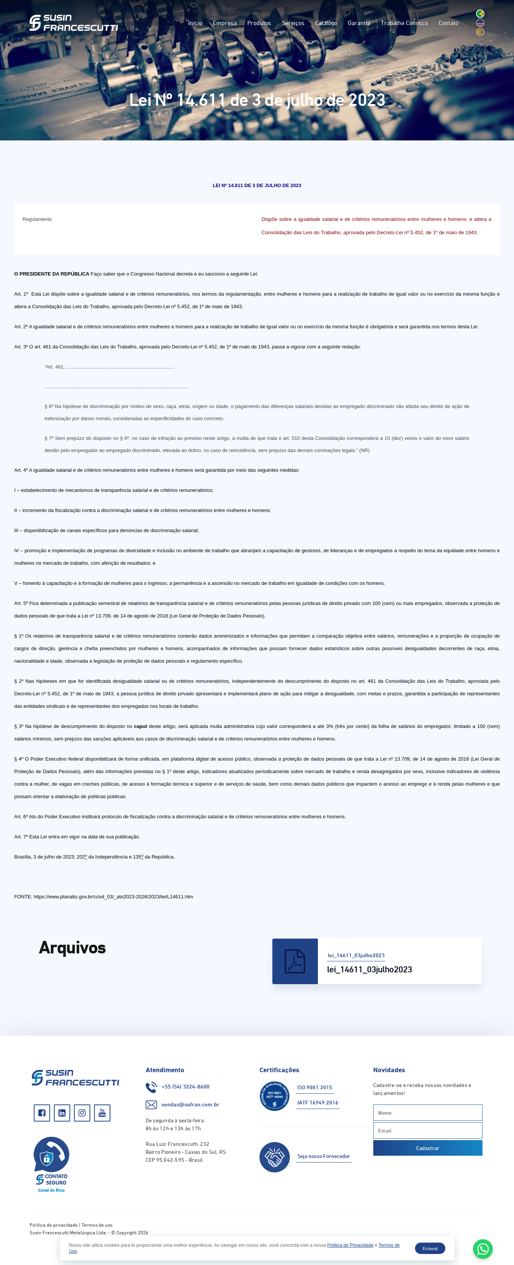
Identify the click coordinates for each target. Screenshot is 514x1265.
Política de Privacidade (350, 1245)
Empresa (225, 22)
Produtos (259, 22)
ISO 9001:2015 (314, 1087)
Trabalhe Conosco (404, 22)
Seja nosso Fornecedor (323, 1156)
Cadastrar (427, 1148)
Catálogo (326, 22)
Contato (448, 22)
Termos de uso (97, 1225)
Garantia (359, 22)
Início (195, 22)
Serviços (293, 22)
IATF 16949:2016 (317, 1102)
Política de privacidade (54, 1225)
